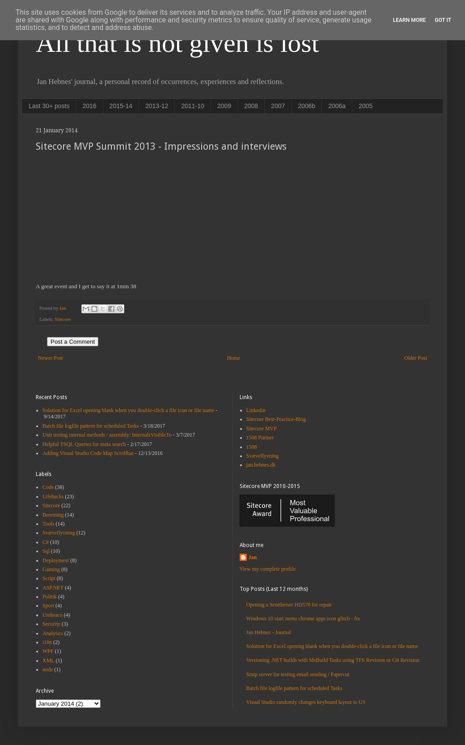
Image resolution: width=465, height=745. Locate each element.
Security (51, 624)
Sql (46, 551)
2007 (278, 105)
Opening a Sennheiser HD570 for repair (289, 605)
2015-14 (121, 105)
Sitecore (62, 319)
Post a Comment (73, 341)
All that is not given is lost (177, 43)
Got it (443, 20)
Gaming (51, 569)
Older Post (415, 358)
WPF (48, 651)
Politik (49, 596)
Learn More (409, 20)
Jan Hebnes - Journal (268, 632)
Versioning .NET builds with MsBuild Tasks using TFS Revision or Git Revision (333, 660)
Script (48, 578)
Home (233, 358)
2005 (365, 105)
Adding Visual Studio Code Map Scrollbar (88, 453)
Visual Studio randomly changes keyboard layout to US (306, 702)
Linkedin (256, 410)
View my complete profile (268, 569)
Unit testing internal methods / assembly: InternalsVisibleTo (106, 435)
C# (45, 542)
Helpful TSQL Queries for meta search (84, 444)
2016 (89, 105)
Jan (253, 557)
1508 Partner (260, 437)
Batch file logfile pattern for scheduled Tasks (90, 426)
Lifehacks (52, 496)
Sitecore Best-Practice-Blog (276, 419)
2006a (337, 105)
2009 (224, 105)
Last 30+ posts (49, 105)
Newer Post (50, 358)
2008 (251, 105)
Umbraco (52, 615)
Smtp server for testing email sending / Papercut (298, 674)
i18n (47, 642)
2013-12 (156, 105)
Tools (48, 524)
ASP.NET (52, 588)
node (47, 669)
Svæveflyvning (58, 533)
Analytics (52, 633)
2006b (306, 105)
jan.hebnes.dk (261, 465)
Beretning (52, 515)
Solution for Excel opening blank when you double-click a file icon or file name (128, 410)
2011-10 (192, 105)
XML (48, 660)
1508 (251, 447)
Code (48, 487)
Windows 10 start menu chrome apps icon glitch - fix (303, 618)
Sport (48, 605)
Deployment (55, 560)
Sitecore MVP (261, 428)
